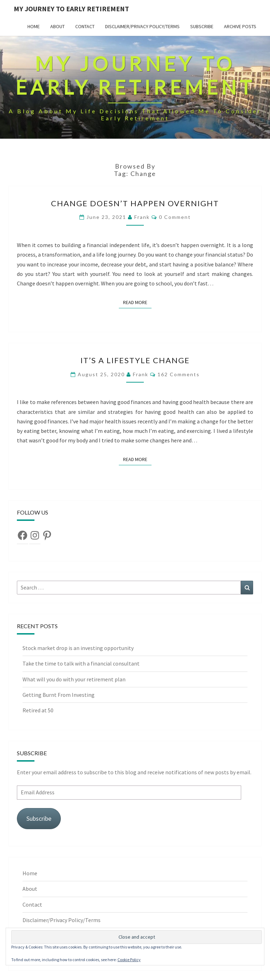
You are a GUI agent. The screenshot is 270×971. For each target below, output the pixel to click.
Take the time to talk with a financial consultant (81, 663)
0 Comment (175, 217)
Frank (142, 217)
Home (33, 26)
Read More (137, 301)
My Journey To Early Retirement (71, 8)
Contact (85, 26)
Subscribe (201, 26)
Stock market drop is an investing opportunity (78, 647)
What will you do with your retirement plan (74, 679)
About (57, 26)
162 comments (179, 374)
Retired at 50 (38, 710)
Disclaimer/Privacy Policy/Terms (142, 26)
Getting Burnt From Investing (59, 694)
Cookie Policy (129, 959)
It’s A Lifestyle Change (135, 360)
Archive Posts (240, 26)
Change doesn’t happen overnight (135, 203)
